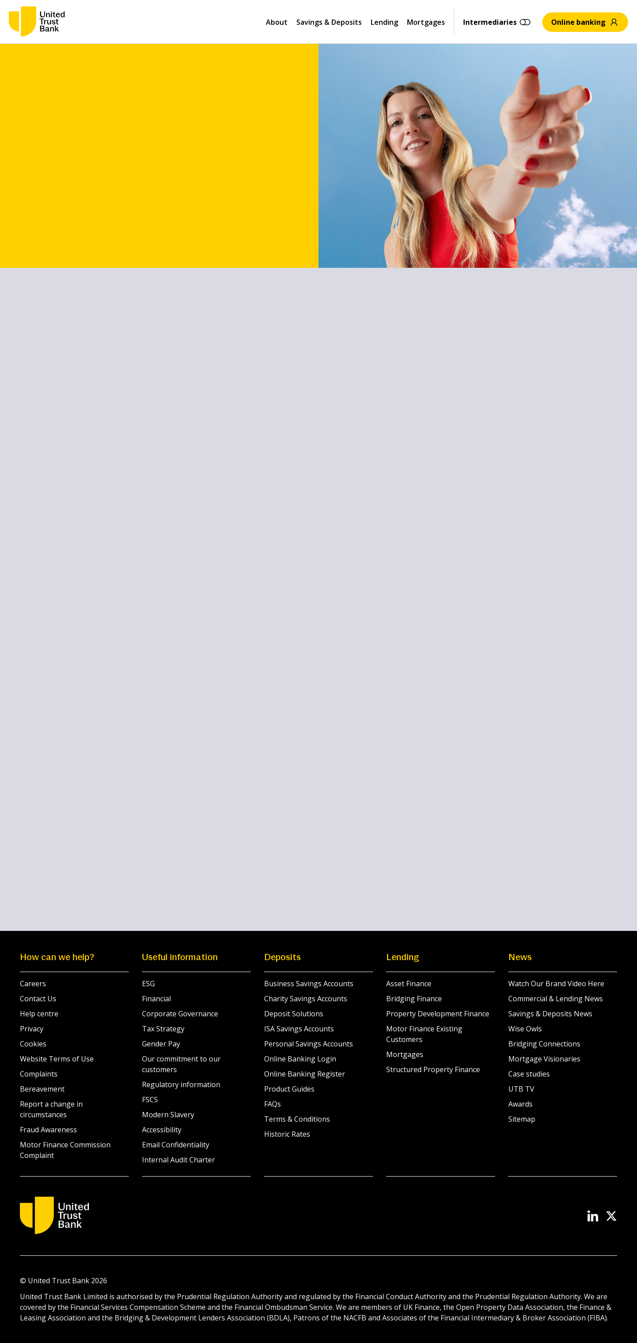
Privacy (31, 1029)
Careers (33, 983)
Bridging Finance (414, 998)
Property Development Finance (437, 1014)
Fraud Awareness (48, 1130)
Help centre (39, 1014)
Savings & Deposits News (550, 1014)
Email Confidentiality (175, 1145)
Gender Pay (161, 1044)
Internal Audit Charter (178, 1160)
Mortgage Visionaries (544, 1059)
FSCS (150, 1099)
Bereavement (42, 1089)
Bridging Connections (544, 1044)
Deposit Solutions (293, 1014)
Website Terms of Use (57, 1059)
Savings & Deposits (329, 22)
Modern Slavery (168, 1114)
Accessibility (161, 1130)
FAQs (272, 1104)
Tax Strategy (163, 1029)
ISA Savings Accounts (299, 1029)
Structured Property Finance (433, 1069)
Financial (156, 998)
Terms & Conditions (297, 1119)
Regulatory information (181, 1084)
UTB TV (521, 1089)
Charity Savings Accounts (305, 998)
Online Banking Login (300, 1059)
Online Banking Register (304, 1074)
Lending (384, 22)
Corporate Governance (180, 1014)
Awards (520, 1104)
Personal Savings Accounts (308, 1044)
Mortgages (426, 22)
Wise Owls (525, 1029)
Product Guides (289, 1089)
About (277, 22)
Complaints (39, 1074)
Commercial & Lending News (555, 998)
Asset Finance (408, 983)
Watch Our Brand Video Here (556, 983)
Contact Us (38, 998)
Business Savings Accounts (308, 983)
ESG (148, 983)
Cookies (33, 1044)
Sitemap (521, 1119)
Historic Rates (287, 1134)
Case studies (529, 1074)
